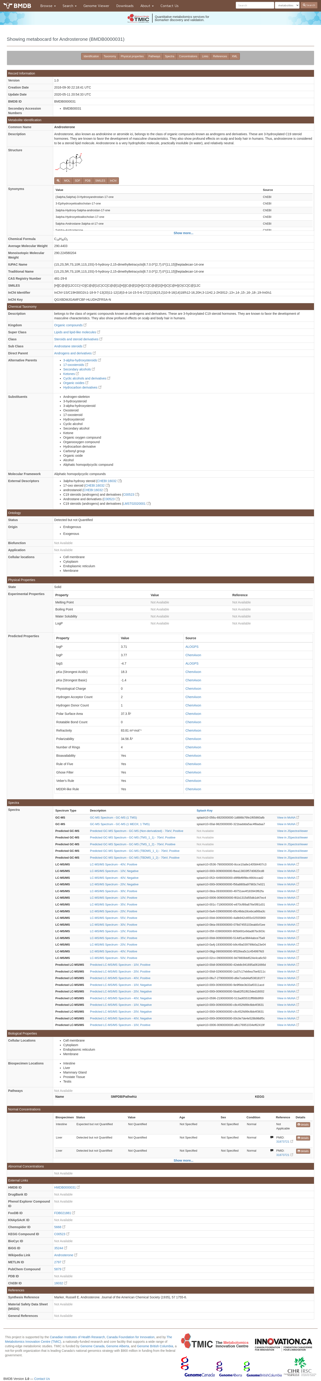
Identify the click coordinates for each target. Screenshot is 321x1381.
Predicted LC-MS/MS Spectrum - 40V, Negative (121, 998)
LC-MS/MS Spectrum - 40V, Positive (113, 864)
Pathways (154, 56)
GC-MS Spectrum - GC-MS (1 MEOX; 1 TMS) (120, 824)
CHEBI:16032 (109, 481)
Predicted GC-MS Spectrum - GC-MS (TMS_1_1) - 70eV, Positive (132, 837)
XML (234, 56)
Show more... (183, 233)
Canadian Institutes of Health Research (77, 1337)
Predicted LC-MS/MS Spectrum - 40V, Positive (120, 978)
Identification (91, 56)
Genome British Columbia (155, 1346)
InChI (113, 180)
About (147, 6)
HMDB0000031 (67, 1187)
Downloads (125, 6)
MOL (67, 180)
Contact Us (169, 6)
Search (70, 6)
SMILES (100, 180)
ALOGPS (191, 646)
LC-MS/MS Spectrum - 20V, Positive (113, 911)
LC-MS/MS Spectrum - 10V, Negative (114, 871)
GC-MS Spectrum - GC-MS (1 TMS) (113, 817)
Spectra (169, 56)
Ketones (71, 374)
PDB (88, 180)
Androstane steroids (70, 346)
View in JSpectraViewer (292, 831)
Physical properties (132, 56)
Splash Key (204, 810)
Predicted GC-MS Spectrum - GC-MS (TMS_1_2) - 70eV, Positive (132, 844)
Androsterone (65, 1255)
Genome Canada (92, 1346)
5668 (59, 1227)
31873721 (284, 1141)
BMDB (22, 5)
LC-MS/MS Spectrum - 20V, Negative (114, 884)
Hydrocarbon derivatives (82, 387)
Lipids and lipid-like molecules (77, 332)
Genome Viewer (96, 6)
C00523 (130, 494)
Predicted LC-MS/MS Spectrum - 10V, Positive (120, 964)
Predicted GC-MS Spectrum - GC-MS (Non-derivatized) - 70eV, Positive (136, 831)
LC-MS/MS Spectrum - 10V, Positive (113, 897)
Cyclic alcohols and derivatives (87, 378)
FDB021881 (64, 1213)
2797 (59, 1262)
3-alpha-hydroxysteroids (82, 360)
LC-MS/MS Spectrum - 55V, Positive (113, 918)
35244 (60, 1248)
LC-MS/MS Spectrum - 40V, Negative (114, 877)
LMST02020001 (136, 503)
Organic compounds (70, 325)
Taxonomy (110, 56)
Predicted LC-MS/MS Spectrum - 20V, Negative (121, 991)
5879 (59, 1269)
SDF (77, 180)
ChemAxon (193, 655)
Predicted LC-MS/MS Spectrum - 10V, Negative (121, 985)
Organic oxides (75, 383)
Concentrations (188, 56)
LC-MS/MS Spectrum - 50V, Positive (113, 958)
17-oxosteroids (75, 365)
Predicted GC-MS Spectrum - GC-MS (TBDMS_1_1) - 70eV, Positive (134, 851)
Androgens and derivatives (75, 353)
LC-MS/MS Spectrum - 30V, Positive (113, 891)
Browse (48, 6)
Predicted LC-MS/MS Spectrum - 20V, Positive (120, 971)
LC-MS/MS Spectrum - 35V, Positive (113, 904)
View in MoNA (288, 817)
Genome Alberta (117, 1346)
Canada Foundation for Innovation (131, 1337)
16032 (60, 1283)
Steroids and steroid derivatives (78, 339)
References (220, 56)
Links (205, 56)
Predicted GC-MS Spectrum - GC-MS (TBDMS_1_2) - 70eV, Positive (134, 857)
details (303, 1124)
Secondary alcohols (79, 369)
